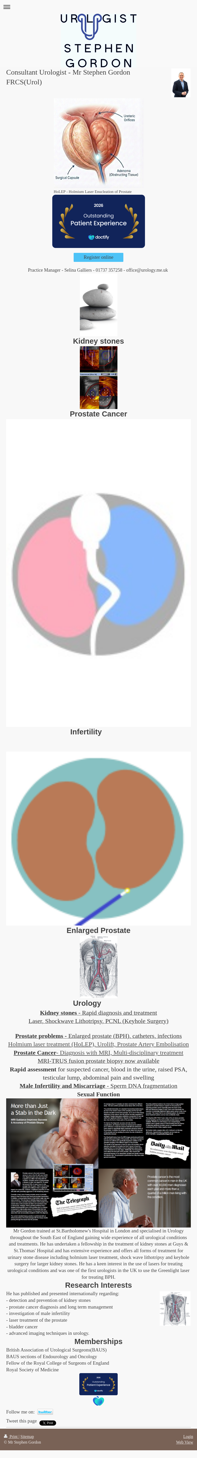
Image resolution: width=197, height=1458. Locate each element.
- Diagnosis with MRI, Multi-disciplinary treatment (119, 1052)
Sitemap (27, 1436)
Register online (99, 257)
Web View (184, 1442)
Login (188, 1436)
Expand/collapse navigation (98, 6)
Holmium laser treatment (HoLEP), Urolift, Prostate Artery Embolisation (98, 1044)
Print (11, 1436)
